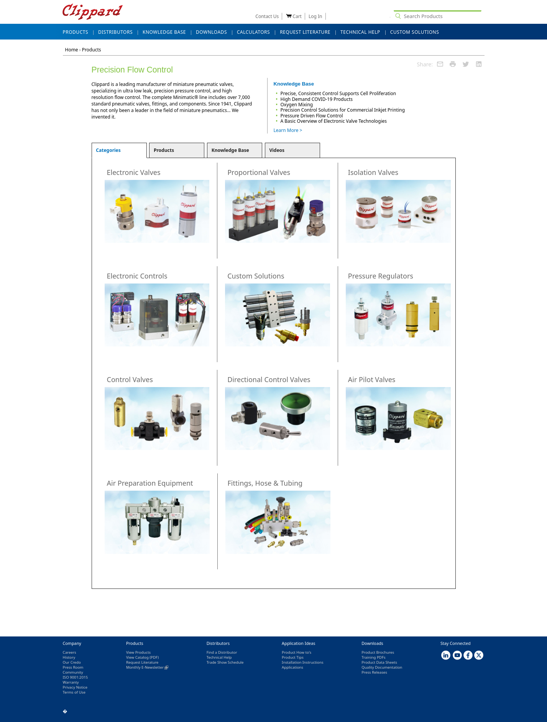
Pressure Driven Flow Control (312, 115)
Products (91, 49)
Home (71, 49)
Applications (292, 667)
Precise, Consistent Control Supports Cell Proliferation (338, 93)
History (69, 657)
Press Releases (374, 672)
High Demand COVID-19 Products (317, 99)
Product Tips (293, 657)
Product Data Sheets (379, 662)
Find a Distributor (222, 652)
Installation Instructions (303, 662)
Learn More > (288, 130)
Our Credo (72, 662)
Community (73, 672)
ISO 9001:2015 (75, 677)
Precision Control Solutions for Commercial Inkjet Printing (343, 110)
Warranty (71, 682)
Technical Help (219, 657)
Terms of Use (74, 692)
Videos (276, 150)
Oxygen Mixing (297, 104)
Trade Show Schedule (225, 662)
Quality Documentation (381, 667)
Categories (108, 150)
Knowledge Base (230, 150)
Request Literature (142, 662)
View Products (138, 652)
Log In (315, 16)
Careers (69, 652)
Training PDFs (373, 657)
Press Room (73, 667)
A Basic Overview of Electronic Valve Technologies (334, 121)
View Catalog (137, 657)
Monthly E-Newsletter (147, 667)
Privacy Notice (75, 687)
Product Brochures (377, 652)
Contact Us (267, 16)
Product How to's (296, 652)
